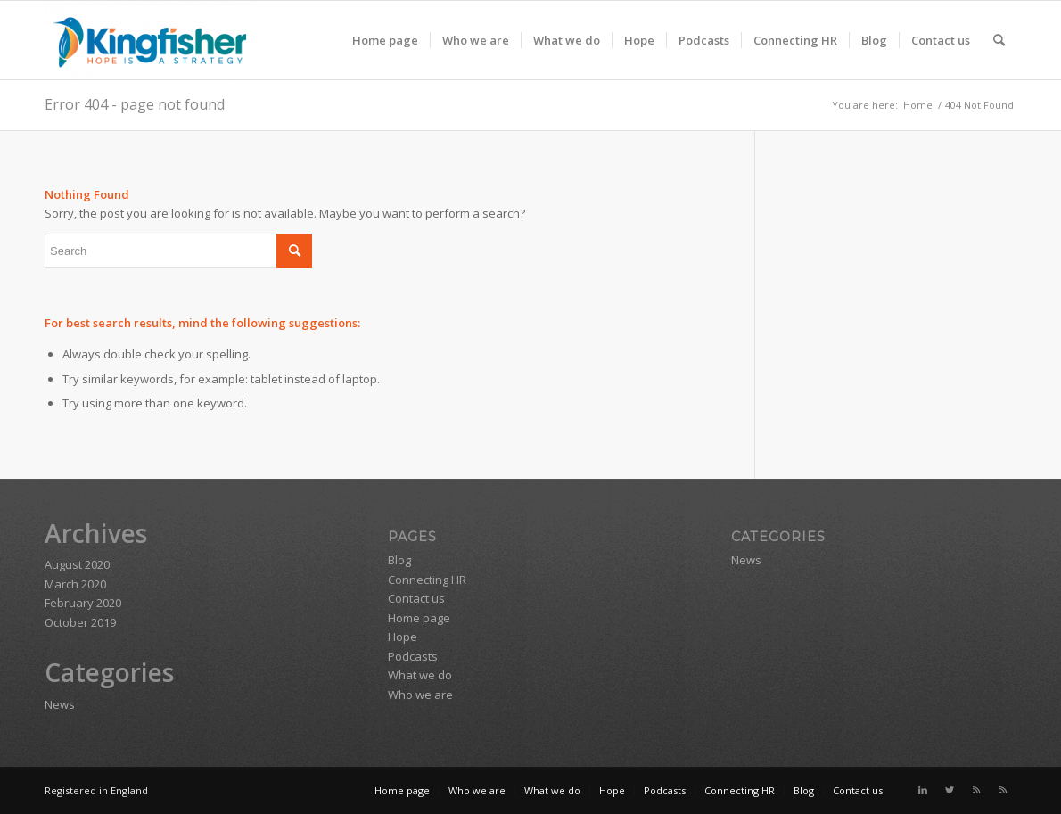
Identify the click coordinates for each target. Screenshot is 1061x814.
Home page (419, 618)
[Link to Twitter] (949, 790)
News (60, 704)
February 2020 (83, 603)
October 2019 (80, 622)
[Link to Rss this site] (976, 790)
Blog (399, 560)
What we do (420, 675)
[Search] (999, 40)
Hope (402, 637)
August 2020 (77, 564)
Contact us (416, 598)
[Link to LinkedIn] (922, 790)
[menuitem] (385, 40)
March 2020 (75, 584)
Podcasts (413, 656)
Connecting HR (427, 579)
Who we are (420, 695)
